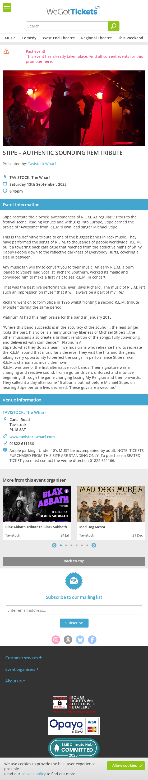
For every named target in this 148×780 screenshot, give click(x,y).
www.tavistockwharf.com (32, 436)
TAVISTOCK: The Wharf (24, 412)
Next (93, 545)
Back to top (74, 560)
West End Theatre (59, 37)
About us (13, 680)
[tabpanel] (37, 512)
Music (10, 37)
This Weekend (130, 37)
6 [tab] (87, 545)
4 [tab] (76, 545)
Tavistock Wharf (42, 163)
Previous (54, 545)
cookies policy (33, 773)
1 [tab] (60, 545)
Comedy (29, 37)
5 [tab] (82, 545)
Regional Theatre (96, 37)
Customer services (21, 657)
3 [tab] (71, 545)
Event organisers (20, 669)
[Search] (113, 26)
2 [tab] (66, 545)
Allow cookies (124, 765)
